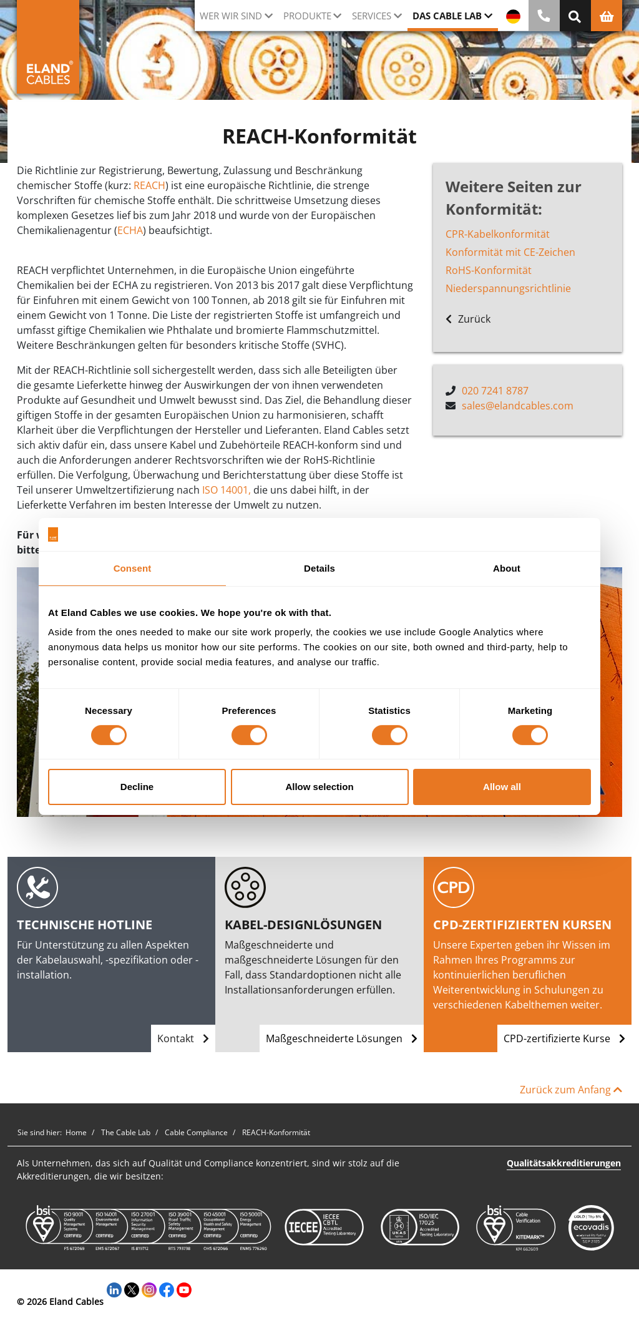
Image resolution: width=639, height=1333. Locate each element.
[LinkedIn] (114, 1288)
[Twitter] (131, 1288)
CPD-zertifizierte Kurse (564, 1038)
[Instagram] (149, 1288)
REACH (149, 185)
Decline (137, 786)
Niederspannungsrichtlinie (508, 288)
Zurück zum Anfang (571, 1089)
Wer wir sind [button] (231, 15)
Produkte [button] (307, 15)
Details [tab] (319, 567)
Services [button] (371, 15)
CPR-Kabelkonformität (498, 234)
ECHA (130, 230)
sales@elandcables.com (517, 406)
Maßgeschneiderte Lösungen (341, 1038)
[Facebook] (166, 1288)
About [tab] (506, 567)
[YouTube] (184, 1288)
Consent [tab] (133, 567)
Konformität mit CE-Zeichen (510, 252)
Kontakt (183, 1038)
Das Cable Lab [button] (447, 15)
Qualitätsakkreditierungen (564, 1163)
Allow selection (319, 786)
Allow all (502, 786)
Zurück (468, 319)
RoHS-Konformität (489, 270)
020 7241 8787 (495, 391)
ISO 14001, (226, 490)
